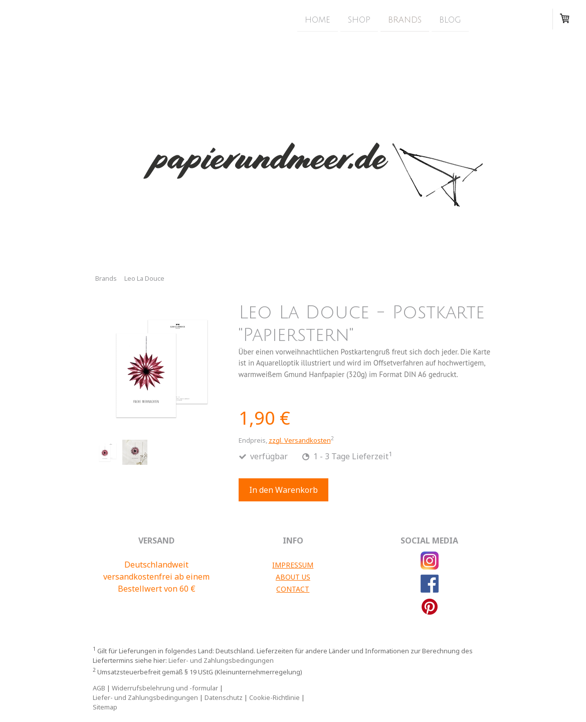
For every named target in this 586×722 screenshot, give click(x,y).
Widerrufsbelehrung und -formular (165, 687)
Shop (359, 19)
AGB (99, 687)
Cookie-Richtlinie (274, 697)
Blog (450, 19)
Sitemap (105, 706)
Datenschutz (224, 697)
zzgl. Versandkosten (300, 440)
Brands (405, 19)
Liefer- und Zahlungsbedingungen (221, 660)
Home (317, 19)
